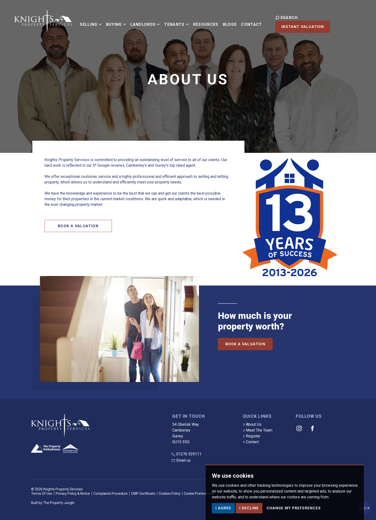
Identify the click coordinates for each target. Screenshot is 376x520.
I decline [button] (249, 512)
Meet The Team (257, 430)
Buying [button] (116, 23)
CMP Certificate (143, 493)
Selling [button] (91, 23)
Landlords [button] (145, 23)
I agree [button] (223, 512)
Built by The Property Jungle (52, 503)
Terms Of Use (41, 493)
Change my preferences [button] (294, 512)
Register (251, 436)
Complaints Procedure (110, 493)
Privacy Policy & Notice (73, 493)
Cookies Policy (169, 493)
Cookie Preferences (199, 493)
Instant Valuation (334, 24)
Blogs (230, 23)
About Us (252, 424)
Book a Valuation (78, 226)
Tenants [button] (177, 23)
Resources (206, 23)
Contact (252, 23)
